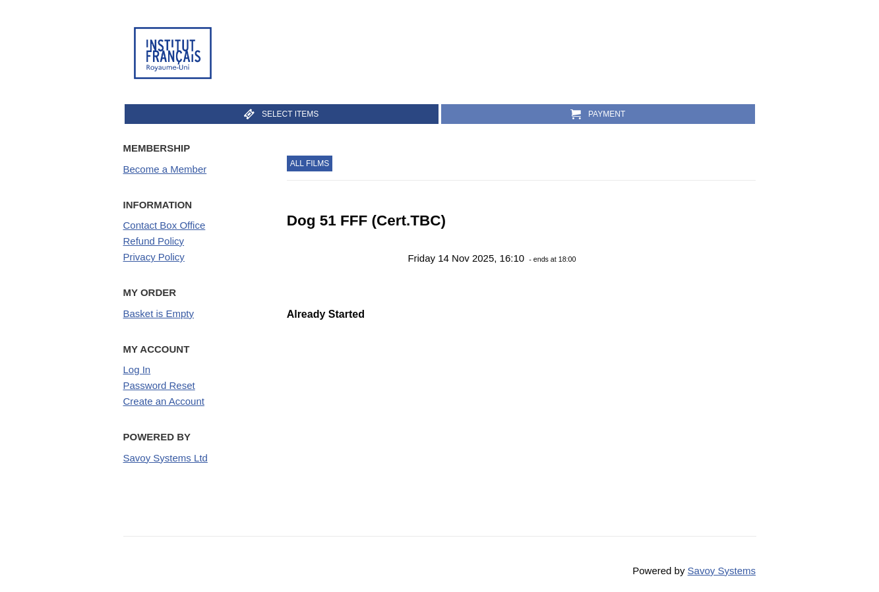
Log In (137, 369)
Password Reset (159, 385)
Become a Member (165, 169)
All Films (310, 163)
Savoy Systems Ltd (165, 457)
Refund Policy (154, 241)
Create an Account (163, 401)
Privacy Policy (154, 256)
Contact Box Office (164, 225)
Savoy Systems (722, 570)
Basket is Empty (159, 313)
